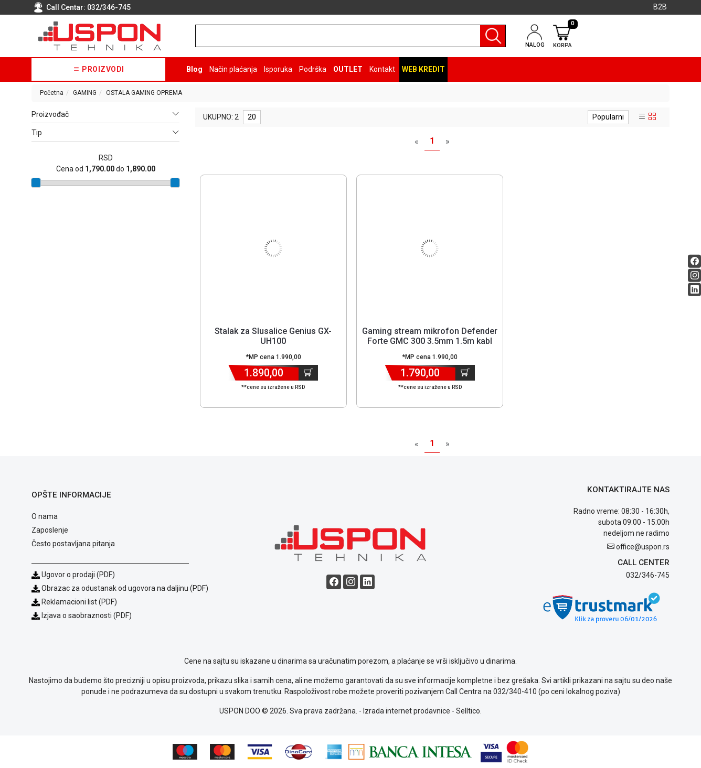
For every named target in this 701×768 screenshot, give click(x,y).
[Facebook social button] (694, 260)
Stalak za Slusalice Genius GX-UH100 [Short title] (273, 336)
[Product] (273, 248)
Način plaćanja (233, 69)
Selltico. (469, 711)
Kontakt (382, 69)
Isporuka (278, 69)
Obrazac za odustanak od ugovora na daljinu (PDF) (124, 588)
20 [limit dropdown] (252, 117)
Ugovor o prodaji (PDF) (73, 574)
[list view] (642, 117)
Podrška (312, 69)
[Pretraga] (492, 36)
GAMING (85, 92)
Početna (51, 92)
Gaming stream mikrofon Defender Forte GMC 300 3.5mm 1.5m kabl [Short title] (429, 336)
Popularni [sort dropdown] (608, 117)
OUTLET (348, 69)
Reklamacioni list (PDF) (74, 602)
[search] (350, 36)
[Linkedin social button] (694, 289)
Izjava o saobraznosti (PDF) (86, 615)
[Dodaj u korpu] (308, 373)
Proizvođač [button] (105, 114)
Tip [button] (105, 132)
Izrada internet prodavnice (406, 711)
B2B (660, 7)
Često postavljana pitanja (73, 543)
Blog (194, 69)
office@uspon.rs (643, 547)
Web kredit (423, 69)
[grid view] (652, 117)
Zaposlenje (49, 530)
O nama (44, 516)
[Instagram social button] (694, 275)
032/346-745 (109, 7)
